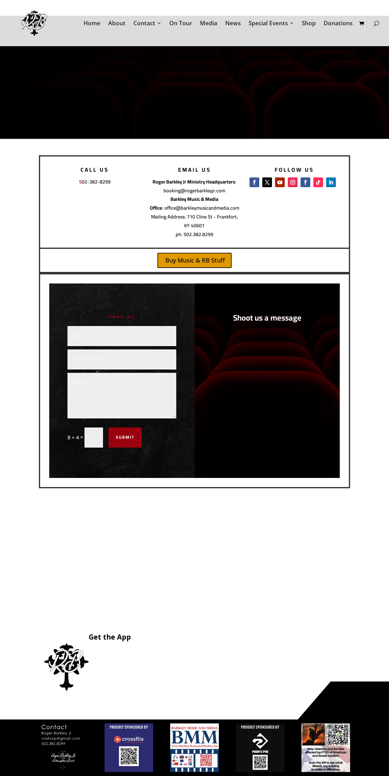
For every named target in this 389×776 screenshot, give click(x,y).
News (233, 24)
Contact (144, 24)
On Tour (180, 24)
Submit (125, 437)
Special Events (268, 24)
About (117, 24)
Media (208, 24)
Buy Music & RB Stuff (195, 260)
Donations (338, 24)
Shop (309, 24)
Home (92, 24)
